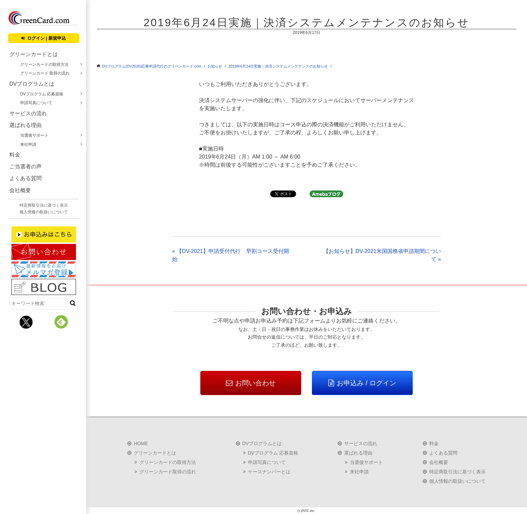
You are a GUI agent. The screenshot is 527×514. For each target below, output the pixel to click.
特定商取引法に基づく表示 (43, 205)
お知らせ (214, 66)
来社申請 (28, 144)
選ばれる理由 (25, 125)
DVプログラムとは (31, 84)
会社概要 (20, 190)
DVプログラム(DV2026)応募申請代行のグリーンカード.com (151, 66)
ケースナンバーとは (269, 471)
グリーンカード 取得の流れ (45, 73)
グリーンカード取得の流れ (167, 471)
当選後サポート (34, 135)
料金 (14, 155)
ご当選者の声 (25, 166)
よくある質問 (25, 178)
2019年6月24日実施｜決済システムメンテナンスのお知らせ (278, 66)
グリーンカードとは (33, 54)
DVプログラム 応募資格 (41, 94)
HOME (141, 443)
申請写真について (36, 102)
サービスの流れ (28, 113)
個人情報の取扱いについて (43, 212)
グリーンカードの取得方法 (44, 64)
